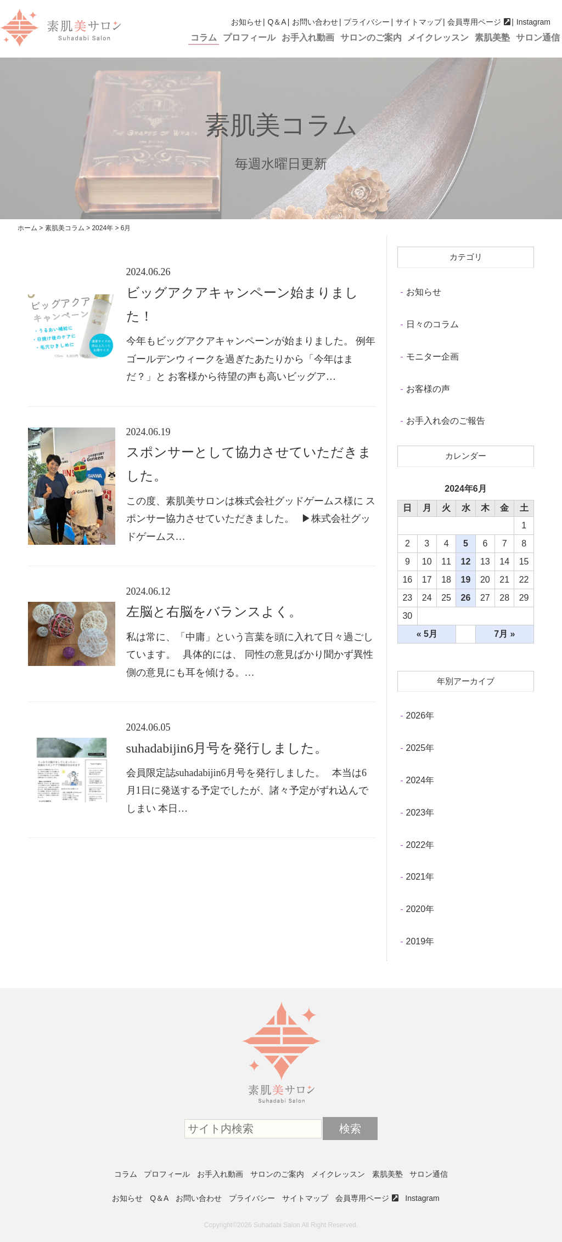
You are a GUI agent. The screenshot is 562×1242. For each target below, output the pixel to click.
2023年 (420, 812)
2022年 (420, 845)
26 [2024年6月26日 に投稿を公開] (466, 597)
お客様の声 (428, 389)
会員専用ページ (474, 22)
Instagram (533, 22)
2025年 (420, 748)
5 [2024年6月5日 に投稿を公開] (465, 543)
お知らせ (246, 22)
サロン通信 (538, 37)
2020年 (420, 909)
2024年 (420, 780)
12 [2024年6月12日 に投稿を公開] (466, 561)
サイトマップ (419, 22)
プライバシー (367, 22)
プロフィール (249, 37)
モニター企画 (432, 356)
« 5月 (427, 634)
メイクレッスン (438, 37)
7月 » (504, 634)
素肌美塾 (492, 37)
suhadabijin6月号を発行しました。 (227, 748)
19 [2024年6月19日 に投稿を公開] (466, 579)
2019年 (420, 941)
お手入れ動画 (308, 37)
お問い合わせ (315, 22)
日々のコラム (432, 324)
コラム (203, 37)
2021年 (420, 876)
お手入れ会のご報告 (445, 420)
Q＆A (276, 22)
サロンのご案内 (371, 37)
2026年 (420, 715)
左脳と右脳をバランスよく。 (214, 612)
